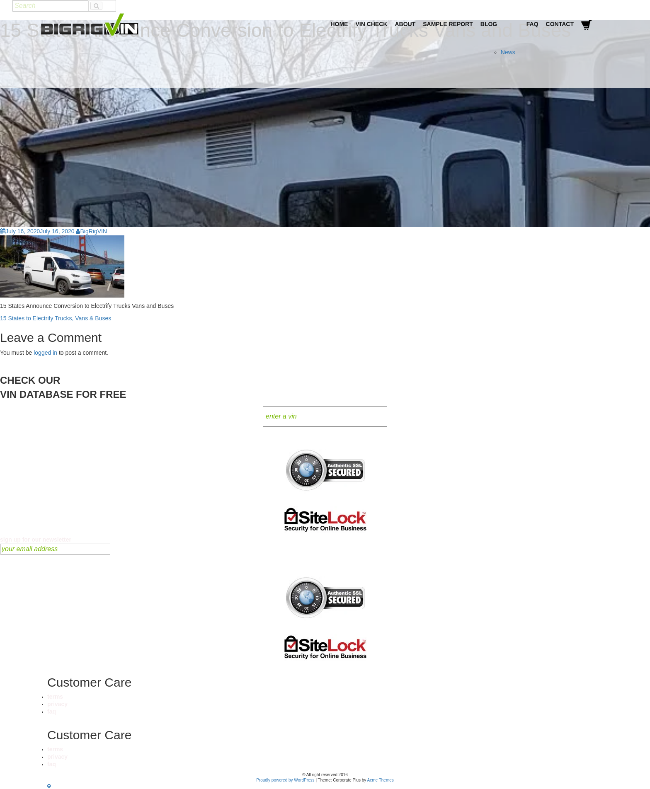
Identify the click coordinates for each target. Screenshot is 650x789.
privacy (57, 704)
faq (51, 711)
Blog (488, 24)
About (405, 24)
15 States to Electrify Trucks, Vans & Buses (55, 318)
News (508, 52)
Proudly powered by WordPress (285, 780)
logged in (45, 352)
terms (55, 696)
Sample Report (448, 24)
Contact (560, 24)
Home (339, 24)
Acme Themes (380, 780)
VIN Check (371, 24)
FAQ (532, 24)
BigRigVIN (91, 231)
